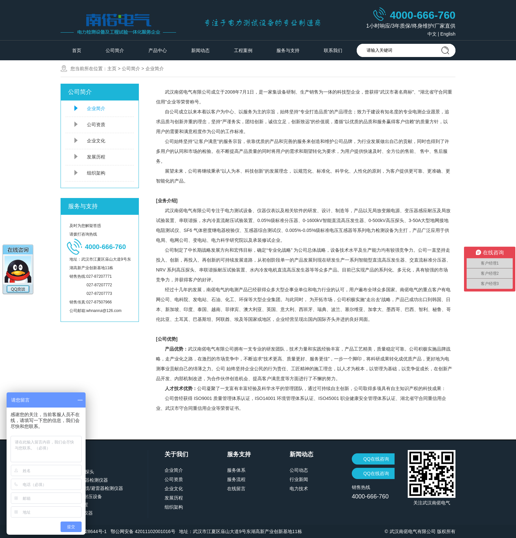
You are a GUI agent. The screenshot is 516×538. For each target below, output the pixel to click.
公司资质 (96, 124)
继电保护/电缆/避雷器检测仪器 (92, 488)
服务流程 (236, 479)
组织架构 (96, 173)
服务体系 (236, 470)
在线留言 (236, 488)
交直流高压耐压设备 (81, 496)
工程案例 (243, 50)
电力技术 (299, 488)
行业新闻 (299, 479)
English (447, 34)
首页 (76, 50)
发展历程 (96, 156)
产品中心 (157, 50)
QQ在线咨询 (376, 459)
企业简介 (154, 68)
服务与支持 (287, 50)
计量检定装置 (74, 504)
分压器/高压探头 (77, 471)
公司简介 (115, 50)
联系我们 (333, 50)
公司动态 (299, 470)
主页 (111, 68)
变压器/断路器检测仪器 (84, 480)
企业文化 (96, 140)
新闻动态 (200, 50)
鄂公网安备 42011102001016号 (143, 531)
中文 (432, 34)
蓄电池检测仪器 (77, 513)
